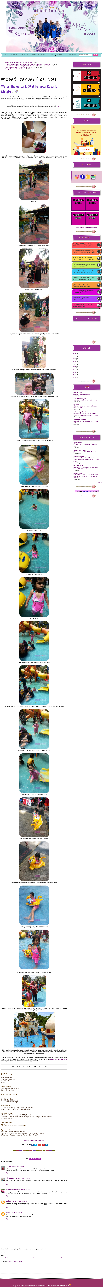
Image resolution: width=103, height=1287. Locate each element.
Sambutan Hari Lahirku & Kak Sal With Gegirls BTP (19, 67)
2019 (74, 372)
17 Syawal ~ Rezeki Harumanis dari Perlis (85, 400)
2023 (74, 361)
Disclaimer (56, 1285)
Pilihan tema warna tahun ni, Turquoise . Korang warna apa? (84, 252)
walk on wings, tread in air (81, 412)
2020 (74, 369)
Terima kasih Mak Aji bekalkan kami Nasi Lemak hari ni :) (84, 272)
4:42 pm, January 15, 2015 (17, 1212)
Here (21, 1285)
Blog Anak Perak (78, 465)
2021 (74, 367)
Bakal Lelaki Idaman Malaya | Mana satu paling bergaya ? (83, 245)
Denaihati (76, 404)
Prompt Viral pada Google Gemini (15, 69)
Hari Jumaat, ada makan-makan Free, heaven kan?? (84, 265)
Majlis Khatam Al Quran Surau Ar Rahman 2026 (18, 62)
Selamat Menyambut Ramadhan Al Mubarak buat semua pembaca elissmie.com (28, 64)
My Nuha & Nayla (29, 1140)
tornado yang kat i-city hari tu (58, 1059)
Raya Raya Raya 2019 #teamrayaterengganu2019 (82, 285)
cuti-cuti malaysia (34, 1158)
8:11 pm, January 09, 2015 (16, 1166)
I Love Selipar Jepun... (79, 450)
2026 (74, 353)
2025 (74, 356)
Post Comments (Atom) (15, 1261)
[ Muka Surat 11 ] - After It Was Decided (84, 452)
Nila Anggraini (10, 1178)
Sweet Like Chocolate (79, 419)
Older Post (64, 1258)
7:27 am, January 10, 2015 (22, 1178)
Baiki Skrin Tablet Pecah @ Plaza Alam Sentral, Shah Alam (84, 258)
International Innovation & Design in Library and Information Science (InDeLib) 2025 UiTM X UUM (86, 459)
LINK (59, 106)
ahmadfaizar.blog (78, 456)
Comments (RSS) (64, 1285)
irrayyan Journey (78, 473)
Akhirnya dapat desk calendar (81, 394)
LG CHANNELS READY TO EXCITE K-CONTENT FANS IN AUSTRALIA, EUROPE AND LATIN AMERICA (86, 476)
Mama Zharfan (10, 1189)
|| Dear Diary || (78, 443)
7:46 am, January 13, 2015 (19, 1201)
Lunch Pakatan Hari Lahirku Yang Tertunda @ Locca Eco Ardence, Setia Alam (27, 66)
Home (34, 1258)
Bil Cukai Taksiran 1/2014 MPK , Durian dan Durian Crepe (84, 278)
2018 (74, 375)
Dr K (7, 1166)
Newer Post (4, 1258)
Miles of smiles (77, 392)
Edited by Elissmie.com (29, 1285)
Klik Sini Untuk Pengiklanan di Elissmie (86, 227)
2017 (74, 377)
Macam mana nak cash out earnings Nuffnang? (82, 305)
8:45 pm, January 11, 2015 (22, 1189)
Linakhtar (8, 1201)
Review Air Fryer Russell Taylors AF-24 (81, 299)
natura (8, 1212)
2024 (74, 359)
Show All (100, 427)
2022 (74, 364)
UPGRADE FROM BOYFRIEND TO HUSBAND (83, 292)
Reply (7, 1173)
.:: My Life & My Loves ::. (80, 398)
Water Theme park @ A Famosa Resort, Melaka (29, 89)
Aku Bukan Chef (39, 1140)
